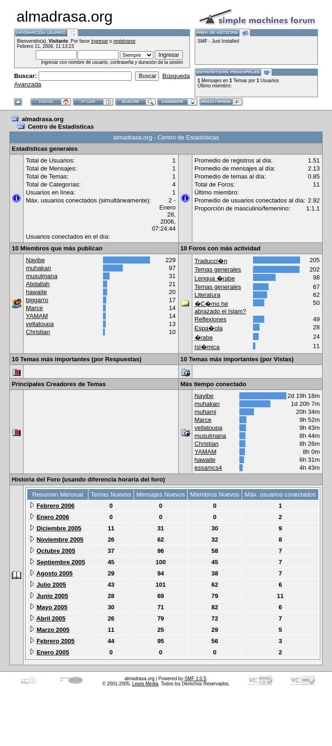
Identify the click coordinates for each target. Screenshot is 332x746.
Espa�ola (209, 328)
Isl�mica (207, 346)
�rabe (204, 337)
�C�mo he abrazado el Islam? (220, 307)
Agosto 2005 (54, 573)
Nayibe (35, 260)
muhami (205, 411)
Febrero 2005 (56, 641)
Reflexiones (211, 319)
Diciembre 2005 (59, 528)
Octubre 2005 (56, 550)
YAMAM (37, 315)
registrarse (124, 41)
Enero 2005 (53, 652)
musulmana (41, 276)
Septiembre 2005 (61, 562)
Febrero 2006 (56, 505)
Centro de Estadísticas (61, 126)
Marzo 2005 (53, 629)
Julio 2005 (51, 584)
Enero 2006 (53, 517)
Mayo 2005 (52, 607)
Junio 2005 (52, 595)
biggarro (37, 299)
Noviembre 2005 (60, 539)
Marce (34, 307)
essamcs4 (208, 467)
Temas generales (218, 269)
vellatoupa (40, 323)
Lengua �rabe (215, 278)
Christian (38, 331)
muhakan (38, 268)
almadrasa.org (42, 119)
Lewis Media (145, 683)
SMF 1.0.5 (195, 678)
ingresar (99, 41)
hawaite (36, 291)
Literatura (208, 294)
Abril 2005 (50, 618)
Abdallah (38, 284)
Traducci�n (211, 260)
